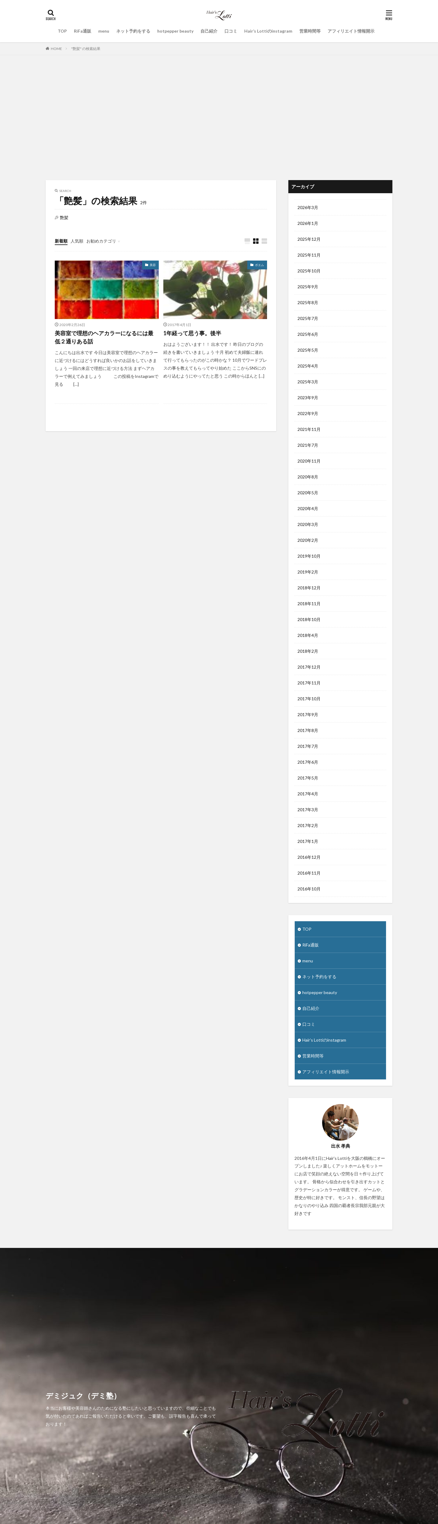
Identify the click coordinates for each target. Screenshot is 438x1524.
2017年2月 (307, 825)
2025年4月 (307, 365)
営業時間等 (310, 31)
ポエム (259, 265)
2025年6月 (307, 334)
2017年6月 (307, 762)
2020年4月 (307, 508)
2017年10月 (309, 698)
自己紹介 (208, 31)
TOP (62, 31)
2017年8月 (307, 730)
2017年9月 (307, 714)
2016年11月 (309, 873)
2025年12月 (309, 239)
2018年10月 (309, 619)
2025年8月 (307, 302)
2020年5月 (307, 492)
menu (103, 31)
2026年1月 (307, 223)
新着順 (61, 240)
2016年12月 (309, 857)
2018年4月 (307, 635)
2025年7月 (307, 318)
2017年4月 (307, 793)
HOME (56, 48)
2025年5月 (307, 350)
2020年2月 (307, 540)
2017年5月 (307, 777)
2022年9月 (307, 413)
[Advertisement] (218, 116)
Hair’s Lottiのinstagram (268, 31)
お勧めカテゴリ (101, 240)
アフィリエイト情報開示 (351, 31)
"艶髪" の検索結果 (85, 48)
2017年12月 (309, 667)
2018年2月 (307, 651)
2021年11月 (309, 429)
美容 (153, 265)
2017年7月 (307, 746)
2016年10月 (309, 888)
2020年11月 (309, 461)
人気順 (77, 240)
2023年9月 (307, 397)
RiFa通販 (82, 31)
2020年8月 (307, 476)
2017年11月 (309, 682)
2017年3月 (307, 809)
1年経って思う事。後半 (192, 333)
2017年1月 (307, 841)
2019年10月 (309, 556)
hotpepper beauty (175, 31)
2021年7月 (307, 445)
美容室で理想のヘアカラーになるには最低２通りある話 (104, 337)
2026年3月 (307, 207)
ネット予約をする (133, 31)
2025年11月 (309, 255)
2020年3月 (307, 524)
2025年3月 (307, 381)
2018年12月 (309, 587)
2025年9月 (307, 286)
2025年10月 (309, 270)
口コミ (230, 31)
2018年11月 (309, 603)
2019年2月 (307, 571)
